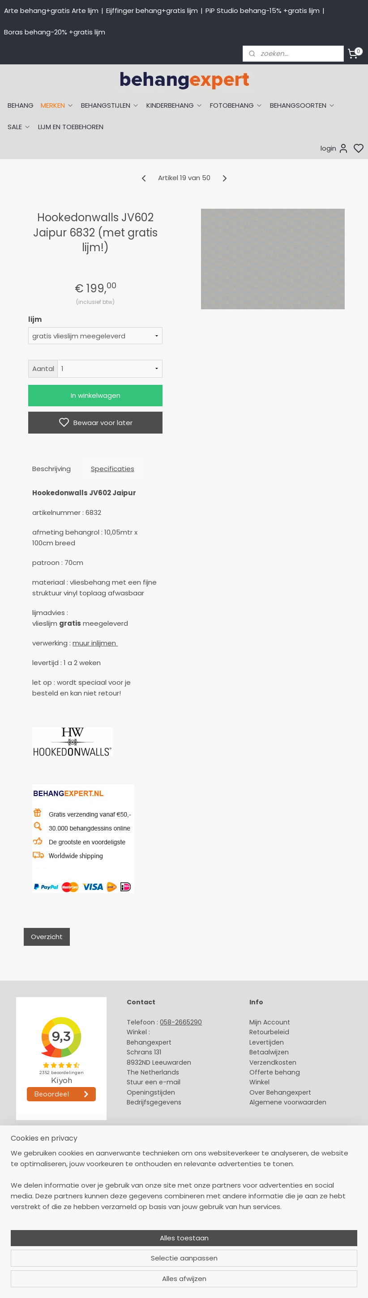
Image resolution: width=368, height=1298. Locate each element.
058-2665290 (181, 1022)
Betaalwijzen (269, 1052)
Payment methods (157, 1163)
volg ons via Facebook (175, 1193)
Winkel (259, 1082)
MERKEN (57, 105)
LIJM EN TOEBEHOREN (70, 126)
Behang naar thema (36, 1153)
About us (140, 1153)
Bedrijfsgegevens (154, 1102)
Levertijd (262, 1042)
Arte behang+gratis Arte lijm (51, 10)
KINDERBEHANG (174, 105)
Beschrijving (51, 468)
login (335, 148)
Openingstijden (151, 1092)
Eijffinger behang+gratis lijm (152, 10)
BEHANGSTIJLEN (110, 105)
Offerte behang (274, 1072)
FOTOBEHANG (236, 105)
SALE (19, 126)
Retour (259, 1032)
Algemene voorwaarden (287, 1102)
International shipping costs (170, 1173)
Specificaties (112, 468)
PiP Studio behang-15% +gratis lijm (262, 10)
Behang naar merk (34, 1193)
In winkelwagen (95, 395)
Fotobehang (23, 1233)
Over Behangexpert (280, 1092)
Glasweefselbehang (35, 1223)
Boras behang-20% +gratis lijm (54, 32)
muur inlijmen (95, 643)
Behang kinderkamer (37, 1203)
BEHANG (21, 105)
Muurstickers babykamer (43, 1213)
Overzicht (47, 936)
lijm (35, 319)
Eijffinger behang (31, 1173)
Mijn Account (269, 1022)
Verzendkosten (272, 1062)
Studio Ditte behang (36, 1183)
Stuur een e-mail (154, 1082)
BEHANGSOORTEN (302, 105)
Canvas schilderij (31, 1243)
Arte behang (24, 1163)
